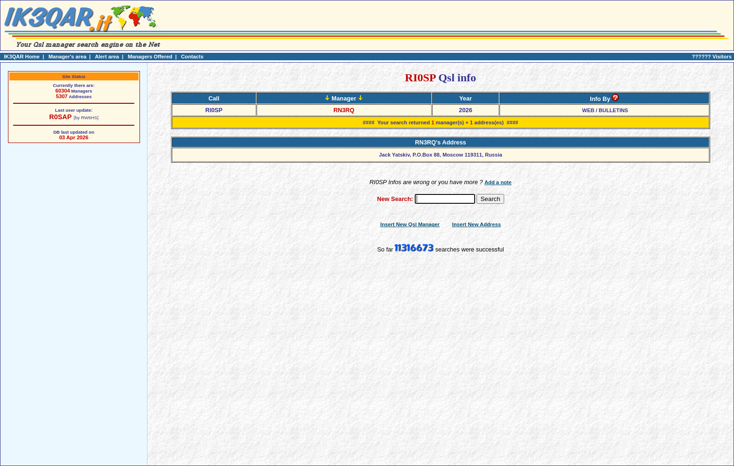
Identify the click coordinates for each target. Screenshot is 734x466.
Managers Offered (150, 56)
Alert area (107, 56)
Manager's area (67, 56)
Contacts (192, 56)
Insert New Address (476, 224)
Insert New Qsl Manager (410, 224)
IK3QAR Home (21, 56)
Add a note (498, 182)
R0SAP (60, 117)
